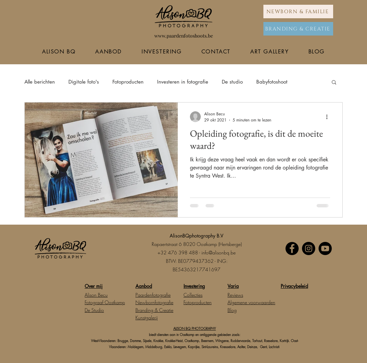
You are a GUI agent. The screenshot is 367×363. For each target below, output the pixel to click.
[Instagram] (308, 248)
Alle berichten (39, 81)
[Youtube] (325, 248)
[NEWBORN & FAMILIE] (298, 11)
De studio (232, 81)
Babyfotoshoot (271, 81)
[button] (334, 82)
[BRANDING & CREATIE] (298, 29)
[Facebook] (292, 248)
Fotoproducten (128, 81)
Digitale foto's (83, 81)
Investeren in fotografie (182, 81)
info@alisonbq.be (218, 252)
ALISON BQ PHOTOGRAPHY (194, 328)
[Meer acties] (329, 117)
